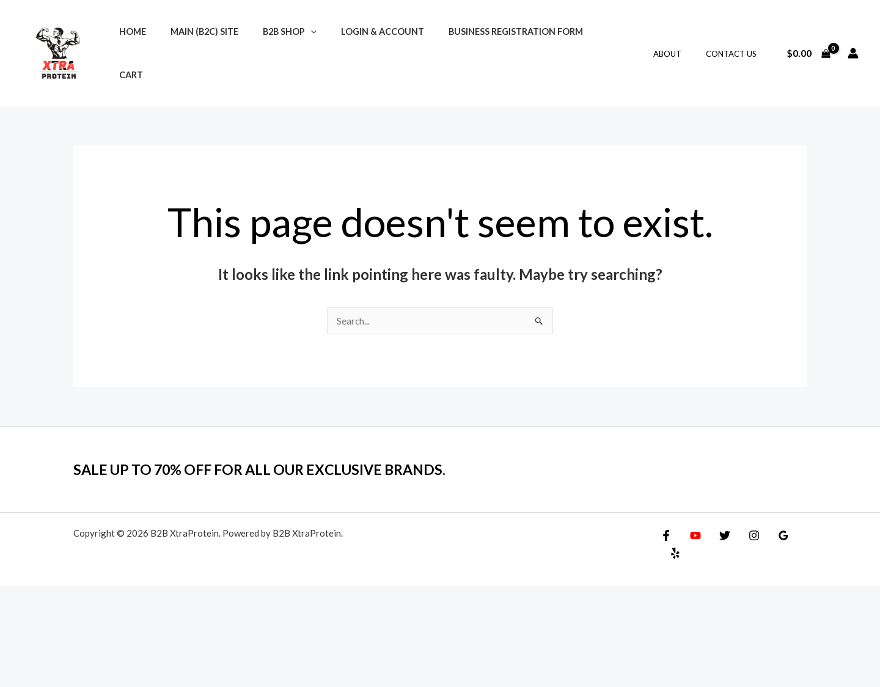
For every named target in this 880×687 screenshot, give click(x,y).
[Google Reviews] (771, 522)
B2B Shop (272, 47)
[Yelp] (797, 522)
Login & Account (358, 47)
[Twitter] (718, 522)
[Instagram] (744, 522)
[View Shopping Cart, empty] (808, 46)
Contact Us (735, 47)
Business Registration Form (484, 47)
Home (129, 47)
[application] (293, 47)
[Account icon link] (853, 46)
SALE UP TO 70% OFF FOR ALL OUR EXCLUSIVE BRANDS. (282, 456)
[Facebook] (666, 522)
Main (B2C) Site (194, 47)
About (680, 47)
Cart (581, 47)
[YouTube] (692, 522)
